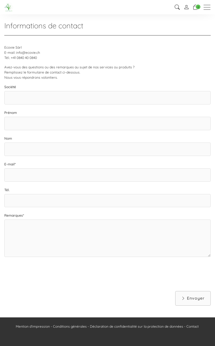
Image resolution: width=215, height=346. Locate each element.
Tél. (6, 190)
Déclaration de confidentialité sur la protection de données (136, 326)
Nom (8, 138)
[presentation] (47, 274)
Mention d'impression (33, 326)
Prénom (10, 112)
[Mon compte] (186, 7)
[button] (177, 7)
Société (10, 87)
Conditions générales (70, 326)
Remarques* (14, 215)
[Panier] (196, 7)
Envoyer (193, 298)
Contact (192, 326)
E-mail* (10, 164)
